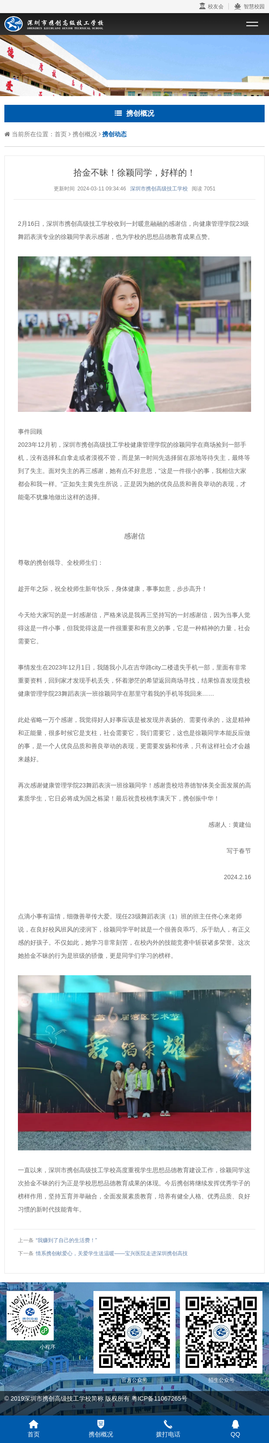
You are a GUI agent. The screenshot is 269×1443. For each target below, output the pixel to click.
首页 (61, 134)
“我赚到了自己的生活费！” (66, 1240)
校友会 (211, 6)
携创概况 (84, 134)
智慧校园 (249, 6)
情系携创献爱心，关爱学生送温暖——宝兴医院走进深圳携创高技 (112, 1253)
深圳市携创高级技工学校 (159, 189)
